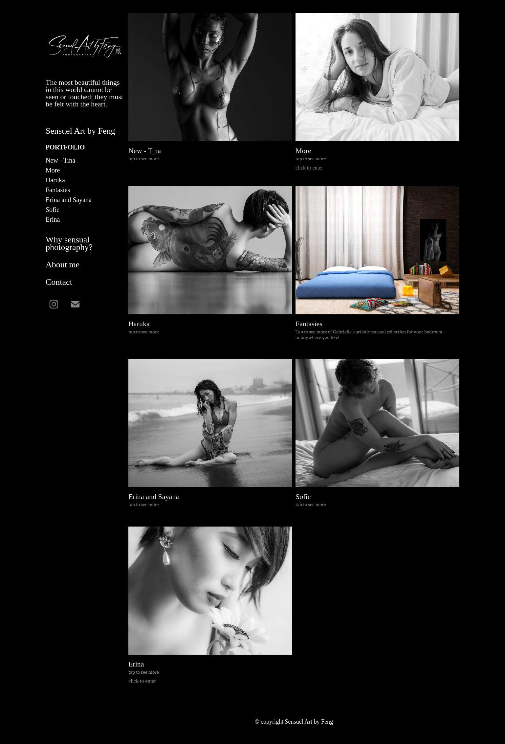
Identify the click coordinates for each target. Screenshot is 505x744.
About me (62, 264)
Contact (59, 282)
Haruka (55, 180)
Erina (53, 219)
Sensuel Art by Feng (80, 131)
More (53, 170)
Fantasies (58, 189)
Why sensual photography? (69, 243)
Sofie (52, 209)
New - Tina (60, 160)
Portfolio (65, 147)
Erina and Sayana (69, 199)
